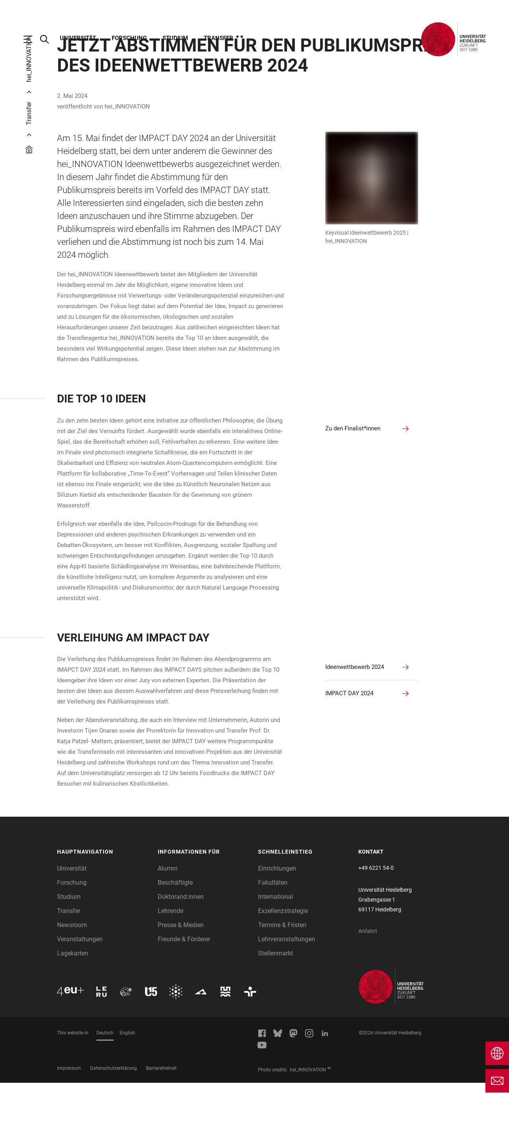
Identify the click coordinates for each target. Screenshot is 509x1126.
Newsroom (72, 968)
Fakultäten (273, 925)
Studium (175, 38)
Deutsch (105, 1076)
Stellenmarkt (275, 996)
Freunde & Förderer (184, 982)
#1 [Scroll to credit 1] (329, 1111)
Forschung (129, 38)
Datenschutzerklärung (113, 1111)
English (127, 1076)
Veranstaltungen (80, 982)
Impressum (69, 1111)
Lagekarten (72, 996)
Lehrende (170, 954)
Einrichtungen (277, 911)
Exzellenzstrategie (283, 954)
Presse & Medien (181, 968)
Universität (78, 38)
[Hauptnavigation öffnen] (32, 39)
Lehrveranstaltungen (286, 982)
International (275, 940)
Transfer (218, 38)
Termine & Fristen (282, 968)
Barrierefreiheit (161, 1111)
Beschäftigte (175, 925)
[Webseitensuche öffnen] (48, 39)
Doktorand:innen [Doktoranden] (181, 940)
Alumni (167, 911)
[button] (103, 895)
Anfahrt (367, 974)
